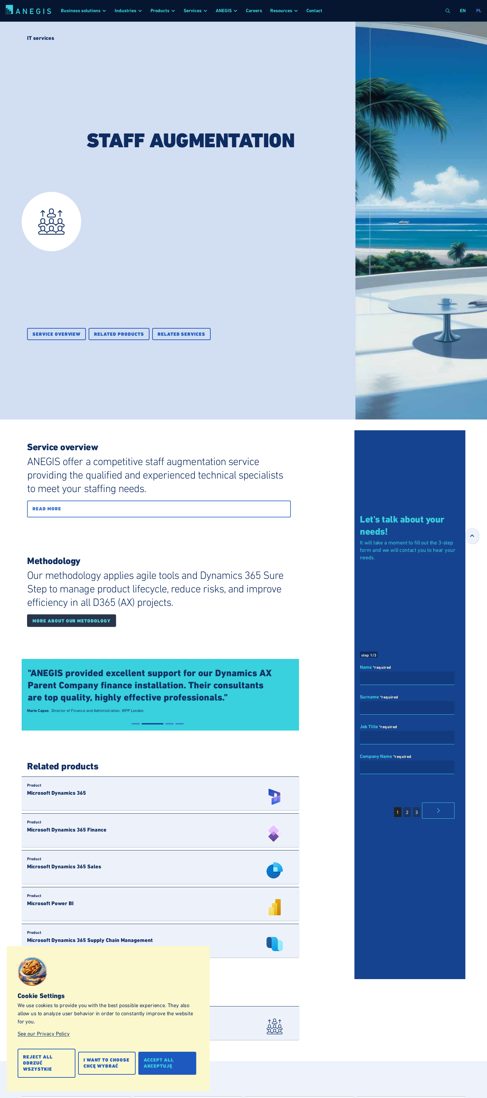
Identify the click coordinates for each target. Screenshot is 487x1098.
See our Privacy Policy (44, 1033)
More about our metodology (71, 621)
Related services (181, 334)
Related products (119, 334)
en (463, 11)
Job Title (369, 727)
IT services (40, 38)
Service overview (56, 334)
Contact (314, 11)
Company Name (376, 756)
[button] (84, 11)
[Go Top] (472, 536)
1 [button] (397, 812)
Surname (369, 697)
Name (366, 667)
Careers (254, 11)
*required (382, 667)
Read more (46, 509)
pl (479, 11)
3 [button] (416, 812)
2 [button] (407, 812)
